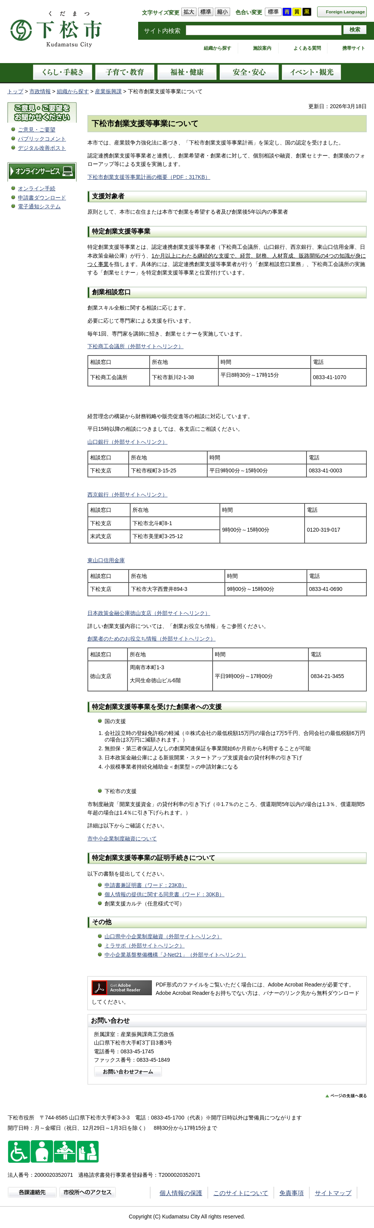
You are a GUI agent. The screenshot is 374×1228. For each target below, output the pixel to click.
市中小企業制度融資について (122, 838)
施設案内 (262, 48)
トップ (15, 91)
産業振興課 (108, 91)
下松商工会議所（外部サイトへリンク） (135, 346)
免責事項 (291, 1193)
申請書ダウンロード (42, 198)
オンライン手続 (36, 188)
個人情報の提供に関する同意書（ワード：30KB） (164, 894)
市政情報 (40, 91)
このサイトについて (240, 1193)
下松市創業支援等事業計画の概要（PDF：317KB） (148, 177)
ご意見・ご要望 (36, 130)
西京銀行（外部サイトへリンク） (127, 495)
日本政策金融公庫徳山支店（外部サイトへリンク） (148, 613)
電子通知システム (39, 206)
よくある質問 (307, 48)
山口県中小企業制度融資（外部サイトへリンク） (163, 936)
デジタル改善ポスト (42, 148)
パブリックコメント (42, 139)
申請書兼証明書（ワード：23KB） (146, 885)
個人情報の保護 (181, 1193)
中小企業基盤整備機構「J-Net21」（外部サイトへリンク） (175, 955)
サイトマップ (333, 1193)
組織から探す (217, 48)
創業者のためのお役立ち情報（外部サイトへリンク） (151, 639)
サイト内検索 (162, 31)
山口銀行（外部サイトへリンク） (127, 442)
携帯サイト (353, 48)
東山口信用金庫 (106, 560)
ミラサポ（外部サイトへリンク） (145, 945)
